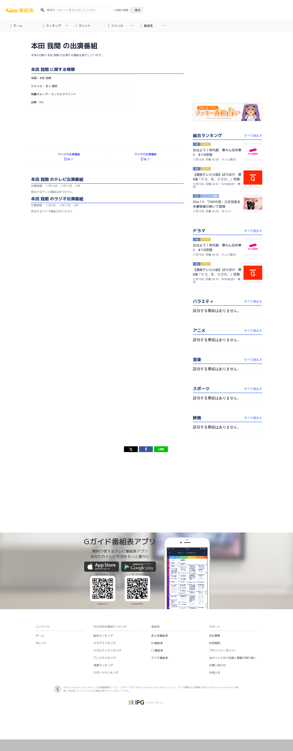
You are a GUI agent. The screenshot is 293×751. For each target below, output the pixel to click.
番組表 (153, 26)
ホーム (17, 26)
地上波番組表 (159, 636)
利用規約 (214, 643)
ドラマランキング (104, 643)
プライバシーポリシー (223, 650)
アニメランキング (104, 658)
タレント (83, 26)
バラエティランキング (107, 650)
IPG (41, 102)
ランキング (55, 26)
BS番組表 (157, 643)
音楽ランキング (103, 665)
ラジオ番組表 (159, 658)
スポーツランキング (105, 673)
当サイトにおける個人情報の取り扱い (232, 658)
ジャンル (120, 26)
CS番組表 (157, 650)
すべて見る (253, 136)
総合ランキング (103, 636)
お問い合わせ (217, 665)
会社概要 (214, 636)
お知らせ (214, 673)
